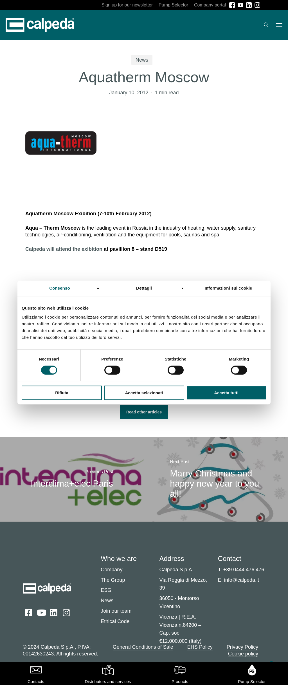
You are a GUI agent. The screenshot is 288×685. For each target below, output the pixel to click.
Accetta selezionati (144, 392)
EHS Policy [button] (200, 647)
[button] (279, 25)
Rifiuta (61, 392)
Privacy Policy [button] (242, 647)
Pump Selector (252, 681)
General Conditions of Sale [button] (143, 647)
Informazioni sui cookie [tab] (228, 288)
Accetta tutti (226, 392)
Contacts (36, 681)
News (142, 60)
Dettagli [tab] (144, 288)
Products (180, 681)
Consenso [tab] (59, 288)
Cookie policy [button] (243, 654)
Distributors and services (108, 681)
